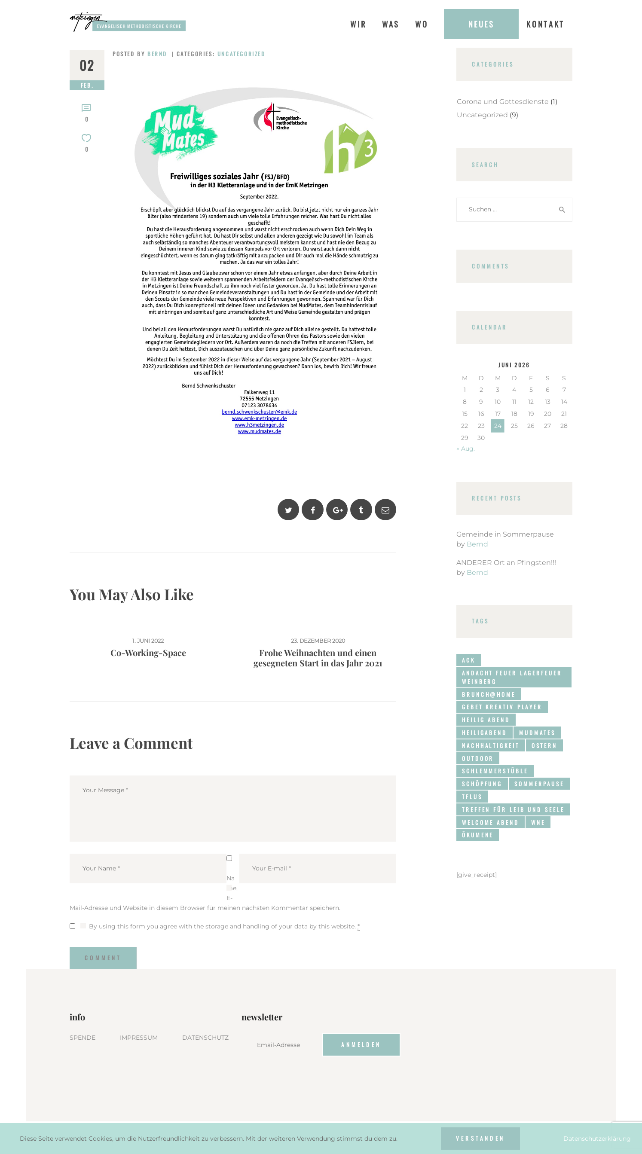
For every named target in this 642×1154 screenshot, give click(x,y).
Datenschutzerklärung (597, 1138)
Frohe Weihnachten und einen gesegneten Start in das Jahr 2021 (318, 657)
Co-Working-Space (148, 652)
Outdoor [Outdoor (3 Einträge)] (478, 758)
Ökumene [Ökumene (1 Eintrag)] (477, 834)
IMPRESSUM (139, 1037)
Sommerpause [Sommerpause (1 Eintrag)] (539, 783)
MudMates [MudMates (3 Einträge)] (537, 732)
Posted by (141, 53)
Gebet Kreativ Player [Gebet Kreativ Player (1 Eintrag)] (502, 706)
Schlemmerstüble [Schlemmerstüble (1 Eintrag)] (495, 770)
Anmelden (361, 1044)
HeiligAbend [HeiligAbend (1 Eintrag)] (484, 732)
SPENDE (82, 1037)
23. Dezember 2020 (318, 641)
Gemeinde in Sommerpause (505, 534)
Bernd (477, 544)
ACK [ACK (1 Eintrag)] (468, 660)
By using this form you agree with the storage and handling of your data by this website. (224, 926)
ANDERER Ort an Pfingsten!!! (506, 563)
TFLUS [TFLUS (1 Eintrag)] (472, 796)
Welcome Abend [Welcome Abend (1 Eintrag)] (490, 822)
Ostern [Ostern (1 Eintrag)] (544, 745)
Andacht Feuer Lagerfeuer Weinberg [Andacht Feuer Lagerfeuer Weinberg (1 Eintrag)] (512, 677)
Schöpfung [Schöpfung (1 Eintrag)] (482, 783)
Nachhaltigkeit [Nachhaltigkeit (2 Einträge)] (491, 745)
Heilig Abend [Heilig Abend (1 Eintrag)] (486, 719)
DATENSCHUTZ (205, 1037)
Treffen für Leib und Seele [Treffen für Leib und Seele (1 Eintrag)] (513, 809)
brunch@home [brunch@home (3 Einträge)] (489, 694)
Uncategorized (241, 53)
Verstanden (480, 1138)
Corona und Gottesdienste (503, 102)
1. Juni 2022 (148, 641)
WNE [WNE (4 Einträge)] (538, 822)
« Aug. (465, 448)
